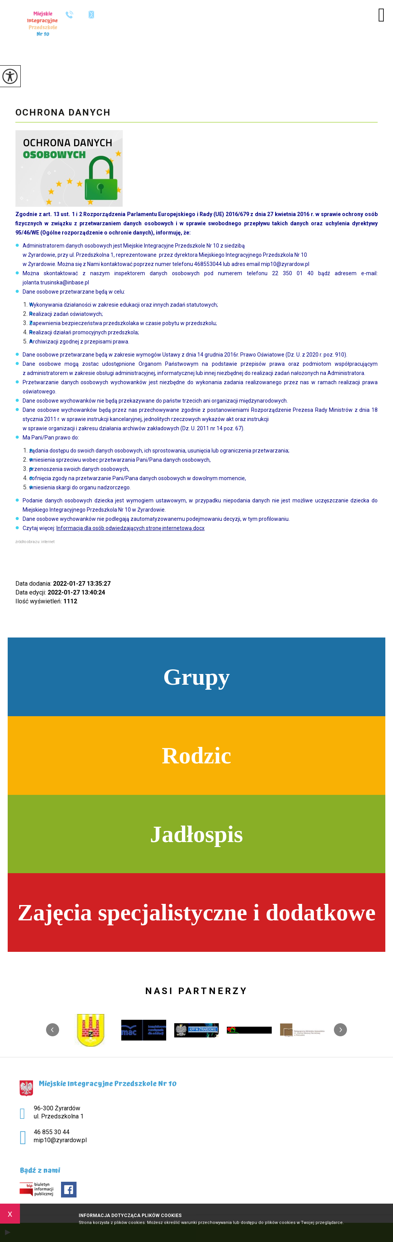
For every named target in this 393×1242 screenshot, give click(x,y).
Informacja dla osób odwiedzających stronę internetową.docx (130, 528)
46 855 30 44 (69, 14)
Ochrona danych (63, 112)
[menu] (381, 15)
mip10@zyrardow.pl (91, 14)
